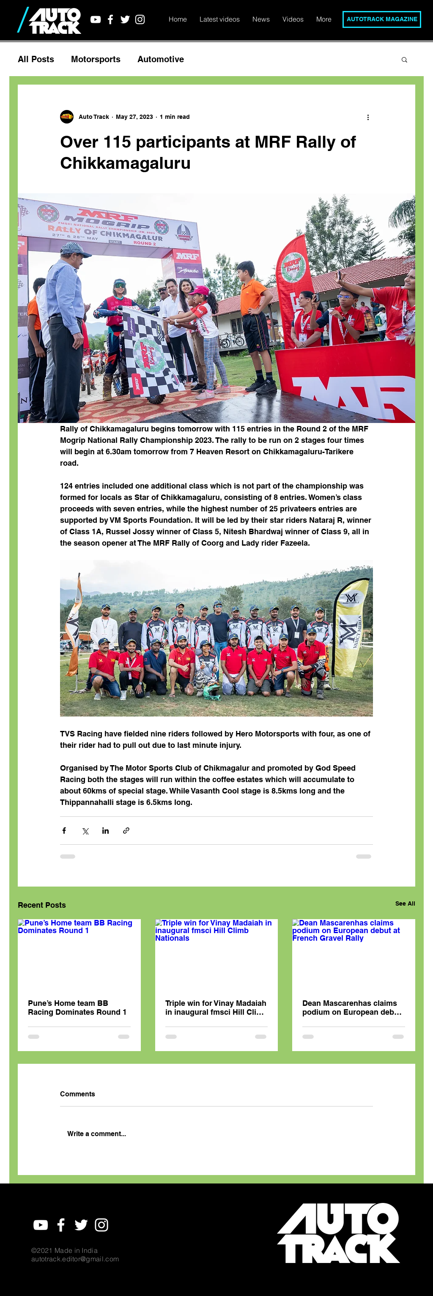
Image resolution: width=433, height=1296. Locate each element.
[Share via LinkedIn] (105, 830)
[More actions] (368, 117)
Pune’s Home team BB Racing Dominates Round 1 (77, 1007)
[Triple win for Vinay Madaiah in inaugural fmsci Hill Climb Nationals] (216, 953)
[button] (404, 59)
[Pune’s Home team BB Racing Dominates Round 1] (79, 953)
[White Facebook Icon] (110, 19)
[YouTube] (95, 19)
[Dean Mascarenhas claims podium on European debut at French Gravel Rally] (353, 953)
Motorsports (96, 59)
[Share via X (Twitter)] (85, 830)
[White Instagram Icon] (140, 19)
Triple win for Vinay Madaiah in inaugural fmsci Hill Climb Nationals (216, 1007)
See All (405, 903)
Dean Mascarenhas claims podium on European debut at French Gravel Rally (351, 1007)
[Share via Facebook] (64, 830)
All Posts (36, 59)
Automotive (160, 59)
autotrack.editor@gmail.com (75, 1259)
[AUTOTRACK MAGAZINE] (382, 19)
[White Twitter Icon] (125, 19)
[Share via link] (126, 830)
